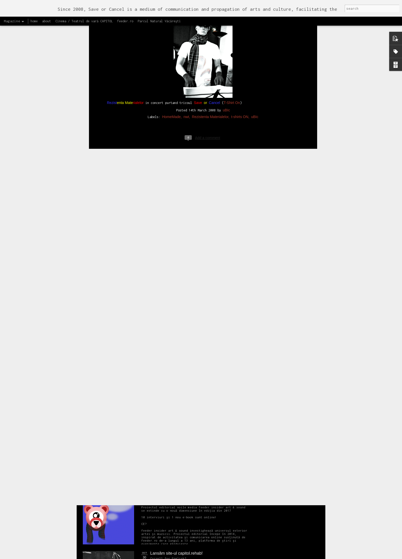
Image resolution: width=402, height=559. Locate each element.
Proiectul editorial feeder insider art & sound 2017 (195, 495)
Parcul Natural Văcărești (159, 21)
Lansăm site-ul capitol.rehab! (176, 553)
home (34, 21)
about (46, 21)
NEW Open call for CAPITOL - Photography (131, 392)
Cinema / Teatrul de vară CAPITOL (84, 21)
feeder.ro (125, 21)
